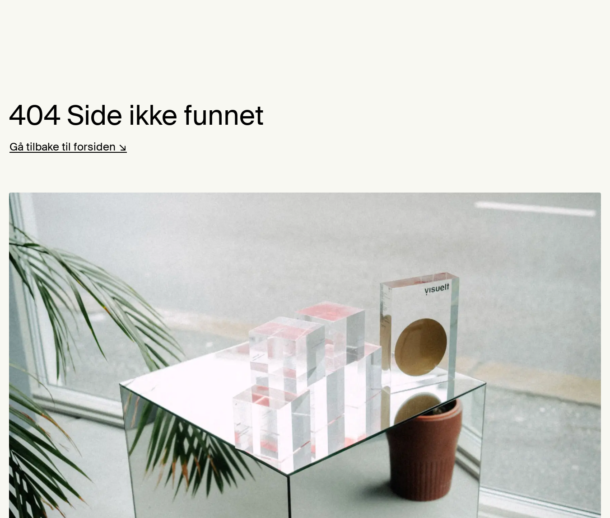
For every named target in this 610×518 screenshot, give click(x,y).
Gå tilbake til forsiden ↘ (68, 147)
